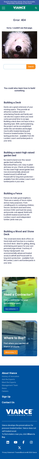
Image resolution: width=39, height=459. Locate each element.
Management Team (10, 385)
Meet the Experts (9, 382)
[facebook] (23, 443)
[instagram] (31, 443)
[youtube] (16, 443)
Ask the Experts (8, 379)
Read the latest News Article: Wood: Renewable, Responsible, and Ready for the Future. (19, 2)
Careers (5, 391)
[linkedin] (8, 443)
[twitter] (20, 448)
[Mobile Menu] (3, 8)
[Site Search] (36, 8)
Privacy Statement (8, 452)
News (4, 388)
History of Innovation (10, 376)
